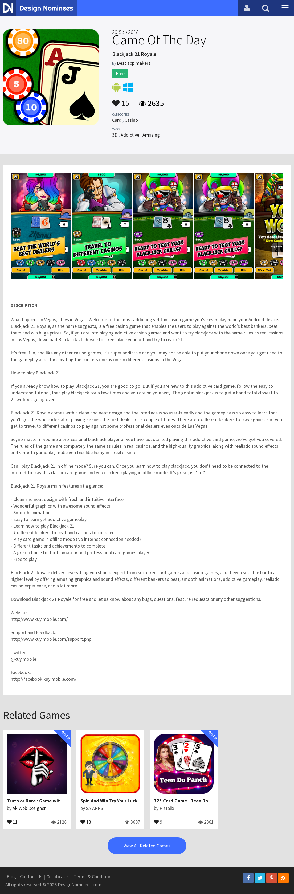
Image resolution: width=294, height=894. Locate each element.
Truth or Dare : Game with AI (37, 801)
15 (120, 100)
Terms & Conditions (93, 876)
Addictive (130, 135)
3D (114, 135)
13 (85, 821)
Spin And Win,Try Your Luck (109, 801)
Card (116, 120)
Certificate (57, 876)
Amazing (151, 135)
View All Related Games (147, 846)
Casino (131, 120)
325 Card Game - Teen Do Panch (188, 801)
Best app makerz (133, 63)
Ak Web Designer (29, 808)
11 (12, 821)
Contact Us (31, 876)
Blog (11, 876)
